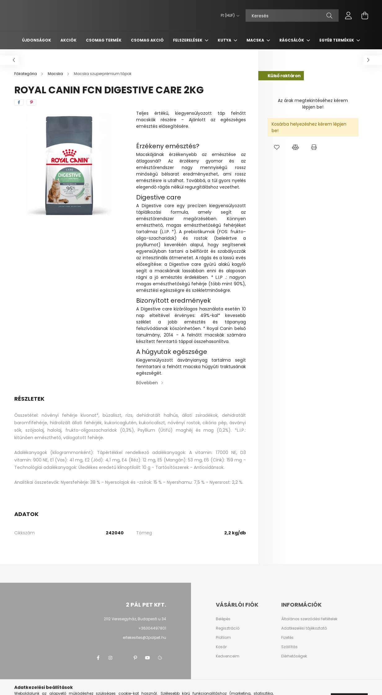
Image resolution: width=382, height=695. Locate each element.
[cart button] (364, 15)
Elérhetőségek (294, 656)
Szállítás (289, 647)
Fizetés (287, 637)
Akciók (68, 40)
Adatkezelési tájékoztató (304, 628)
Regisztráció (227, 628)
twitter (123, 658)
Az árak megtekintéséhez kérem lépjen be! (313, 103)
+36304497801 (152, 628)
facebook (98, 658)
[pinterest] (31, 102)
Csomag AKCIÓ (147, 40)
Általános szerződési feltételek (309, 619)
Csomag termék (104, 40)
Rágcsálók (292, 40)
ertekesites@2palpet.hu (144, 637)
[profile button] (348, 15)
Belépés (223, 619)
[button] (277, 147)
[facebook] (19, 102)
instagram (110, 658)
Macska (256, 40)
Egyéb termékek (337, 40)
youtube (147, 658)
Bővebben (147, 383)
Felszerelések (188, 40)
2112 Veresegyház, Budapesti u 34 (135, 618)
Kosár (221, 647)
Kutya (225, 40)
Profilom (223, 637)
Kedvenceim (227, 656)
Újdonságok (36, 40)
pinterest (135, 658)
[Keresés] (292, 15)
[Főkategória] (26, 73)
